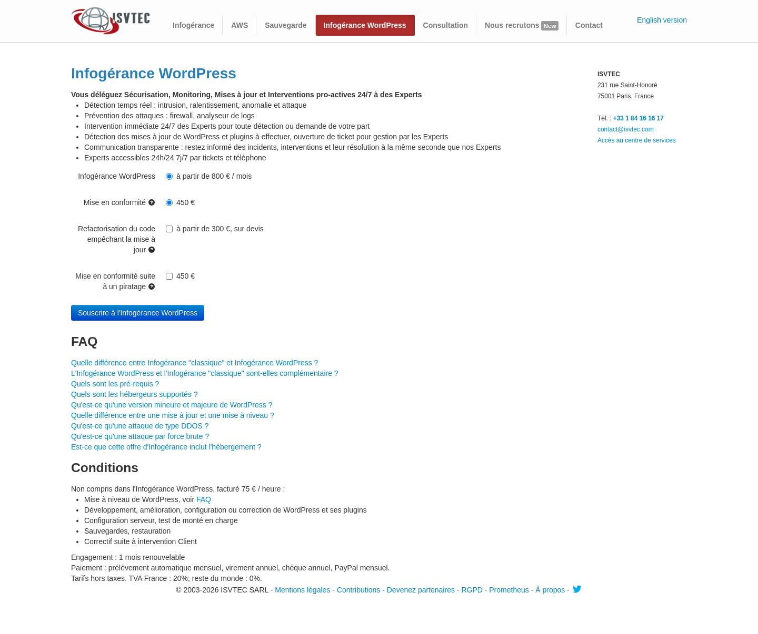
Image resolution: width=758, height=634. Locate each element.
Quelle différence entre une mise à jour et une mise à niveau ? (172, 415)
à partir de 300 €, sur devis (215, 228)
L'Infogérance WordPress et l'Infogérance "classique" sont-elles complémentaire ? (204, 373)
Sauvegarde (285, 25)
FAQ (203, 499)
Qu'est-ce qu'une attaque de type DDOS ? (139, 426)
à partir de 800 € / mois (209, 176)
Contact (589, 25)
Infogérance (193, 25)
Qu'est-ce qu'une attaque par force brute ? (140, 436)
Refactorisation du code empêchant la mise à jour (116, 239)
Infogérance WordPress (365, 25)
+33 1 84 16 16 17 (638, 118)
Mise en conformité (119, 202)
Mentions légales (302, 590)
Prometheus (508, 590)
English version (662, 20)
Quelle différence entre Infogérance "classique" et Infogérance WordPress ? (194, 363)
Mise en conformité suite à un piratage (115, 281)
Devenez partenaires (421, 590)
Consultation (445, 25)
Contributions (359, 590)
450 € (180, 202)
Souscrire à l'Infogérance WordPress (137, 313)
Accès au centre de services (636, 140)
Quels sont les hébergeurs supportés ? (134, 394)
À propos (550, 590)
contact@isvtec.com (625, 129)
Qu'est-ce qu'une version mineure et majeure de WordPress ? (172, 405)
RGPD (471, 590)
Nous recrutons (521, 25)
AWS (239, 25)
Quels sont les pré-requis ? (115, 384)
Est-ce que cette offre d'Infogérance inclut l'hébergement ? (166, 447)
